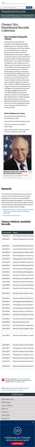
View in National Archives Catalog (12, 177)
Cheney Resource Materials (11, 215)
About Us (4, 409)
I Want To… (5, 412)
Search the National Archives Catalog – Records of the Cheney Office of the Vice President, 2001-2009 (18, 211)
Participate (5, 415)
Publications (6, 402)
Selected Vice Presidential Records (12, 17)
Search (29, 7)
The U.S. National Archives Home (14, 3)
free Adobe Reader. (23, 379)
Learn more (17, 444)
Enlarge (30, 172)
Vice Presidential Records (26, 15)
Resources (5, 418)
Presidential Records (12, 15)
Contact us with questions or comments (12, 390)
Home (3, 15)
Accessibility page (19, 382)
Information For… (8, 399)
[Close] (33, 422)
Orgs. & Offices (7, 406)
